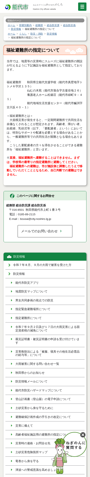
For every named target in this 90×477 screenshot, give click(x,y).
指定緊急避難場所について (32, 309)
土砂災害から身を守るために (34, 408)
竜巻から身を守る (27, 461)
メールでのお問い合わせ (39, 231)
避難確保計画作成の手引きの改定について (43, 417)
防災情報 (19, 256)
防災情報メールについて (31, 381)
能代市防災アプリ (27, 282)
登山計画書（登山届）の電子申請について (43, 399)
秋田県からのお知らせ (30, 372)
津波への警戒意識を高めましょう (37, 469)
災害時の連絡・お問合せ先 (32, 443)
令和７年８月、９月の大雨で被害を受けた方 (42, 264)
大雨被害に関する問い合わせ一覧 (37, 363)
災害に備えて (24, 425)
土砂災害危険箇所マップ (31, 452)
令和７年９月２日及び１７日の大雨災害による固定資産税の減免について (47, 328)
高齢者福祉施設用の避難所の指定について (43, 434)
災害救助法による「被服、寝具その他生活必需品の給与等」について (47, 353)
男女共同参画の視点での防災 (34, 300)
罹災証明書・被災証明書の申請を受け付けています (47, 341)
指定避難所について (28, 318)
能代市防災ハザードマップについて (38, 390)
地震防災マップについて (31, 291)
